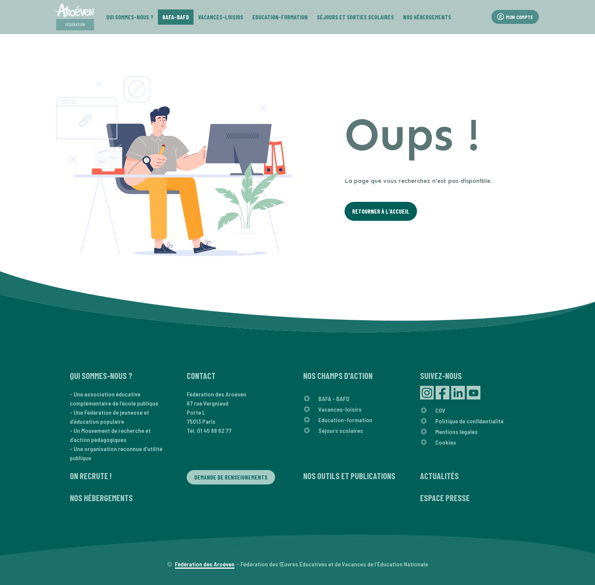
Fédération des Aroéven (205, 564)
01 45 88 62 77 (214, 430)
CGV (440, 410)
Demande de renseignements (231, 477)
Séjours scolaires (340, 430)
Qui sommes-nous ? (101, 376)
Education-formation (345, 419)
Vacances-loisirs (340, 409)
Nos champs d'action (338, 376)
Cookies (445, 442)
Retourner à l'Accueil (380, 211)
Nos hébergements (101, 498)
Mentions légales (456, 431)
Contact (201, 376)
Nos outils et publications (349, 476)
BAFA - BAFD (333, 398)
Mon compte (515, 17)
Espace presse (445, 498)
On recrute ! (91, 476)
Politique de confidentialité (469, 421)
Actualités (439, 476)
